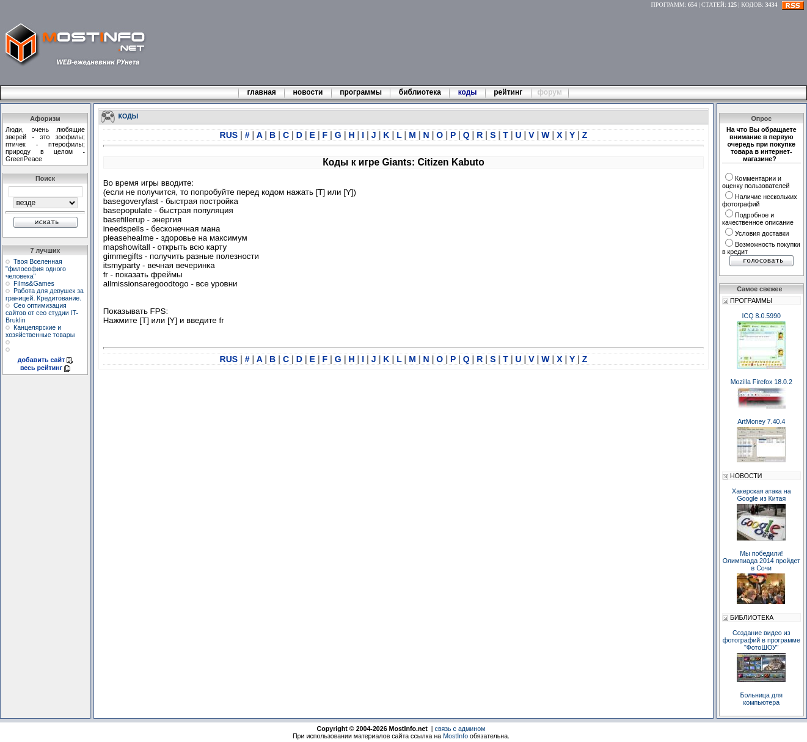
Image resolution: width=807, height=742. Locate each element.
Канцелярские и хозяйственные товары (40, 331)
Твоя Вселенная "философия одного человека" (35, 269)
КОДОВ (751, 4)
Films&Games (33, 283)
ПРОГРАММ (668, 4)
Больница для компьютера (761, 698)
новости (308, 92)
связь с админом (460, 728)
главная (261, 92)
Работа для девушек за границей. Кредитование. (44, 294)
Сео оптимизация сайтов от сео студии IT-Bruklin (41, 313)
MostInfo (455, 736)
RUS (230, 135)
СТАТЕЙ (713, 4)
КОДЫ (129, 115)
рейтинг (509, 92)
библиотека (419, 92)
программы (361, 92)
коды (467, 92)
